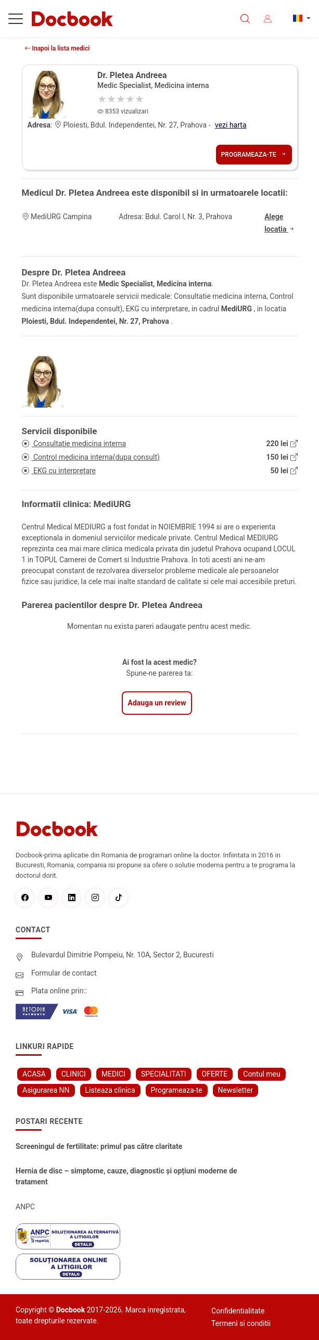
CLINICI (73, 1074)
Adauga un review (157, 703)
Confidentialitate (237, 1311)
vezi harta (231, 125)
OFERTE (215, 1074)
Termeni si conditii (241, 1323)
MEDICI (113, 1074)
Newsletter (235, 1090)
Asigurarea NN (46, 1090)
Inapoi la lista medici (57, 48)
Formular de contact (64, 973)
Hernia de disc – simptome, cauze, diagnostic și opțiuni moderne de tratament (126, 1176)
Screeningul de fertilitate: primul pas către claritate (99, 1146)
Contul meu (261, 1074)
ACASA (34, 1074)
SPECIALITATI (163, 1074)
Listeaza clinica (110, 1090)
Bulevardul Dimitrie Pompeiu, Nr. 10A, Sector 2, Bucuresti (122, 955)
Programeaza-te (254, 154)
